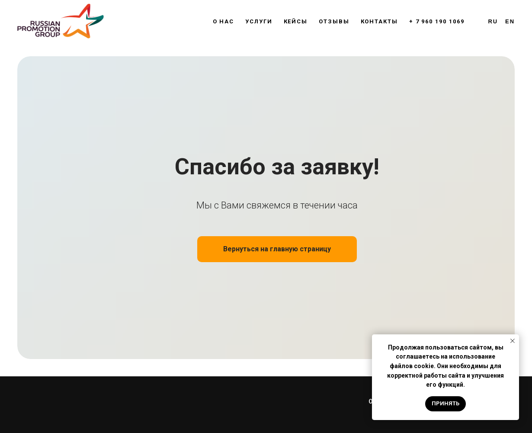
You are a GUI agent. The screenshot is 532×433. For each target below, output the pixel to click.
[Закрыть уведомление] (512, 341)
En (510, 21)
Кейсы (296, 21)
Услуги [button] (258, 21)
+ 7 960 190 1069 (437, 21)
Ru (493, 21)
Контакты (379, 21)
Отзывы (334, 21)
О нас (223, 21)
